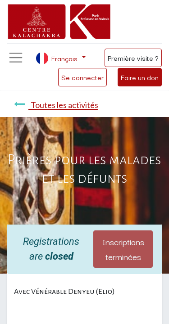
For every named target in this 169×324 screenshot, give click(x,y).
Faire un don (140, 77)
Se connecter (82, 77)
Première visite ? (133, 57)
